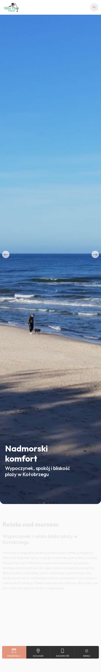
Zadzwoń (62, 652)
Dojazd (38, 652)
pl (94, 7)
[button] (5, 254)
